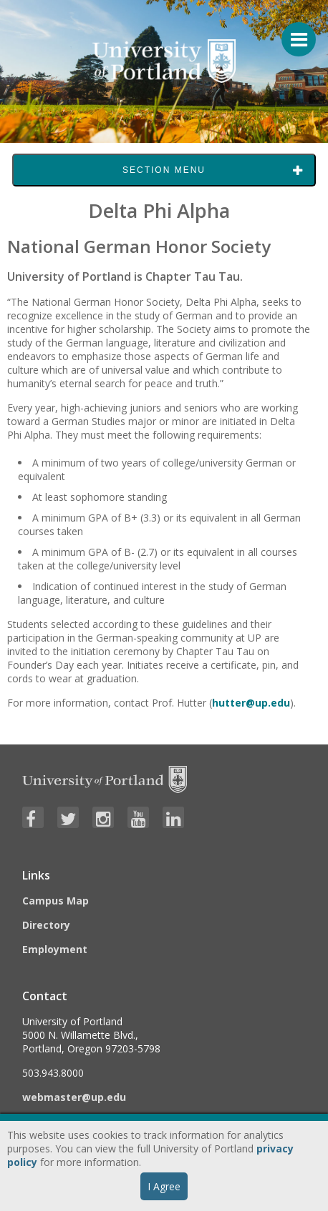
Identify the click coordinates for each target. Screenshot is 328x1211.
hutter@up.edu (251, 702)
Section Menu (164, 170)
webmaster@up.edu (74, 1097)
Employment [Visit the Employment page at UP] (54, 949)
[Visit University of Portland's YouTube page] (138, 817)
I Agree (164, 1186)
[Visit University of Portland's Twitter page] (68, 817)
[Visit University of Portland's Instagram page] (103, 817)
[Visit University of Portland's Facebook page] (33, 817)
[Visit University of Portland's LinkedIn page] (173, 817)
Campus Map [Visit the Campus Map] (55, 900)
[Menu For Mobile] (292, 32)
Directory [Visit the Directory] (46, 925)
